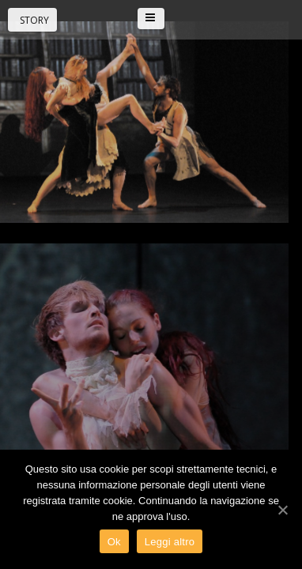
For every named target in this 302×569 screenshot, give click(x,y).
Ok (114, 542)
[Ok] (282, 510)
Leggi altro (169, 542)
